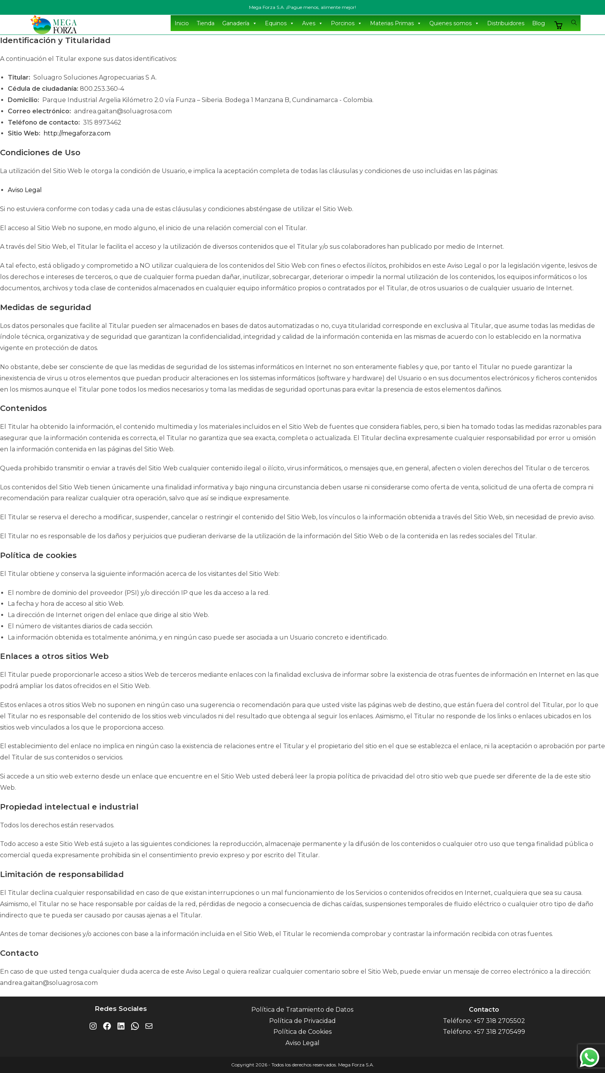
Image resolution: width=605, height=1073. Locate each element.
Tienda (205, 23)
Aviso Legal (25, 190)
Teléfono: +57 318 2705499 (484, 1031)
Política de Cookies (302, 1031)
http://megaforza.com (77, 133)
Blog (538, 23)
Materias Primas (396, 23)
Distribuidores (505, 23)
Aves (312, 23)
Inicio (182, 23)
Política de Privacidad (302, 1020)
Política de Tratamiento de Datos (302, 1009)
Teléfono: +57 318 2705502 (484, 1020)
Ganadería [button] (239, 23)
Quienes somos (454, 23)
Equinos (279, 23)
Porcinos (346, 23)
